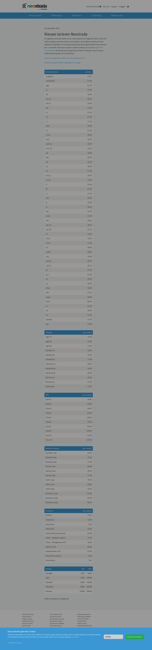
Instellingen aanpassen (15, 643)
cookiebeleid (75, 637)
